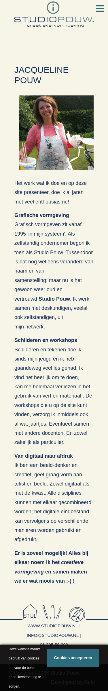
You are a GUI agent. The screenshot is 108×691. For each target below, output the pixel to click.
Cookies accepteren (73, 657)
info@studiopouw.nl (53, 635)
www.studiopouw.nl (52, 625)
